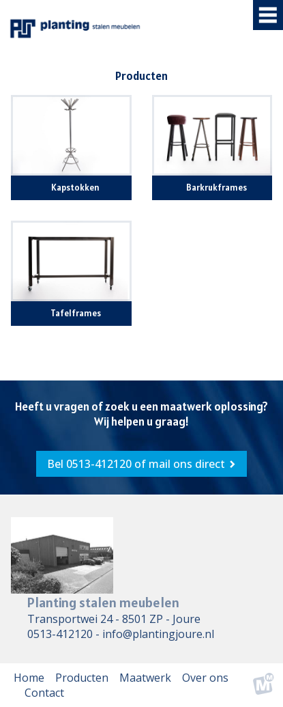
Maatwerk (145, 677)
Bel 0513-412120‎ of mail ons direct (136, 463)
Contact (44, 692)
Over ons (205, 677)
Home (29, 677)
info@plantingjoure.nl (158, 633)
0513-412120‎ (60, 633)
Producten (81, 677)
